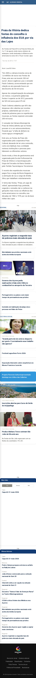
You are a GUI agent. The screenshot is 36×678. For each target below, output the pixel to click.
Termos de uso (22, 664)
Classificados (18, 661)
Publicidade (9, 661)
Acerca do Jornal (12, 658)
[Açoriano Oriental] (18, 654)
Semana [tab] (18, 485)
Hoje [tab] (7, 485)
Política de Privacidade (13, 667)
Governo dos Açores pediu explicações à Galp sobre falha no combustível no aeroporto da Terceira (17, 283)
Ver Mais (33, 207)
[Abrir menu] (2, 2)
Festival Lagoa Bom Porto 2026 (14, 353)
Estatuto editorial (24, 658)
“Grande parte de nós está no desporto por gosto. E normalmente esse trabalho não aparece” (17, 341)
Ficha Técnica (13, 664)
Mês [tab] (29, 485)
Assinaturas (25, 667)
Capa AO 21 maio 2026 (10, 492)
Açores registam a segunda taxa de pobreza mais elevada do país (17, 237)
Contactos (27, 661)
